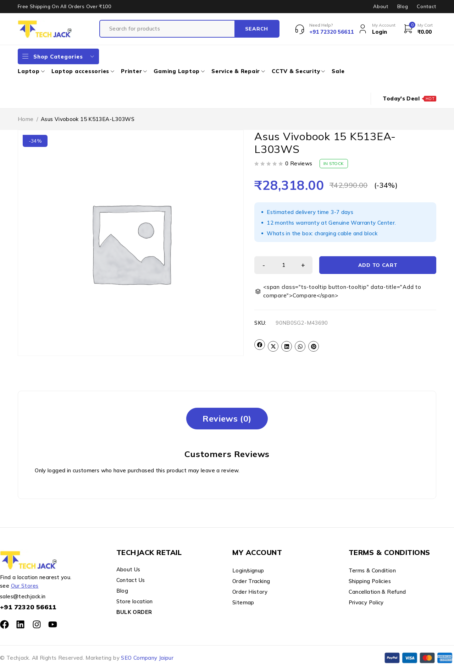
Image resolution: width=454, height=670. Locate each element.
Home (26, 119)
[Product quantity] (283, 265)
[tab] (226, 418)
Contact (426, 6)
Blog (402, 6)
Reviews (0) (227, 418)
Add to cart (378, 265)
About (380, 6)
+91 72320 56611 (28, 607)
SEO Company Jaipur (147, 657)
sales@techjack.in (22, 596)
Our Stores (25, 585)
